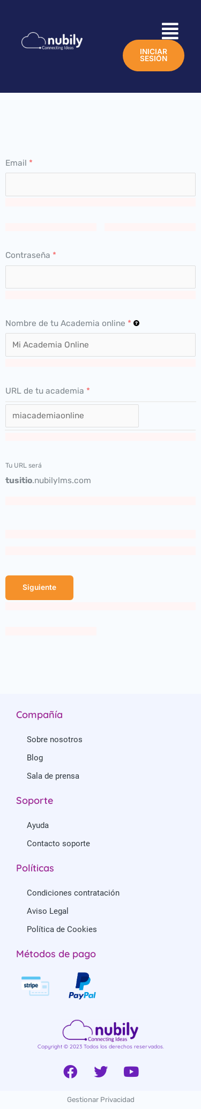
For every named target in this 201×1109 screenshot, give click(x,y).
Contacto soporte (58, 843)
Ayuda (38, 825)
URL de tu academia (47, 391)
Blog (35, 758)
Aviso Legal (48, 911)
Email (19, 163)
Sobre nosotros (55, 739)
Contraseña (30, 255)
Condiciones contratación (73, 893)
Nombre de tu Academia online (72, 323)
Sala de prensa (53, 776)
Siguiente (39, 587)
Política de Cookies (62, 929)
